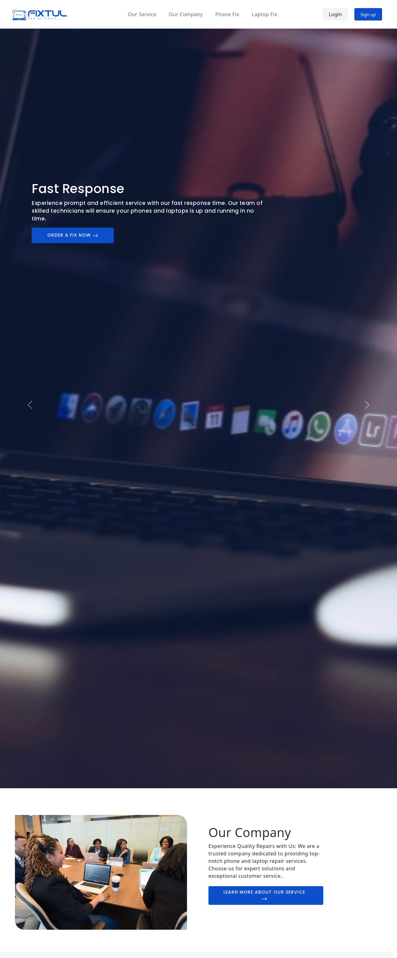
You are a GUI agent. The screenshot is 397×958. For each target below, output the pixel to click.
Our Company (186, 14)
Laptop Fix (264, 14)
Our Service (142, 14)
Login (335, 14)
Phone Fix (227, 14)
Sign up (368, 14)
